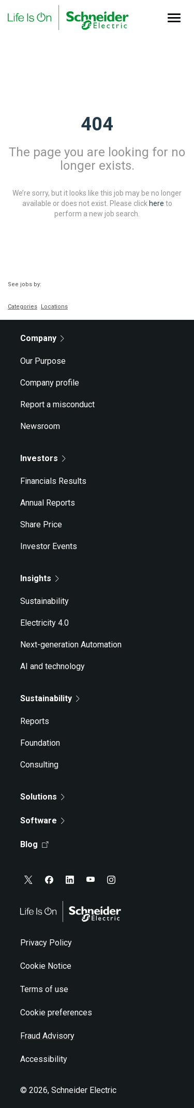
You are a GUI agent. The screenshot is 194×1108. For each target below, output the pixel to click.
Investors (43, 458)
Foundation (40, 743)
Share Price (41, 524)
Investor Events (48, 546)
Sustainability (44, 601)
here (156, 203)
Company (42, 338)
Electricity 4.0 (44, 623)
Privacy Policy (46, 943)
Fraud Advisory (47, 1036)
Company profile (49, 383)
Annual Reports (47, 503)
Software (42, 820)
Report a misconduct (57, 404)
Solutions (42, 797)
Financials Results (53, 481)
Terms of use (44, 989)
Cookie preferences (56, 1012)
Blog (34, 844)
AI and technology (52, 666)
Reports (34, 721)
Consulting (39, 765)
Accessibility (43, 1059)
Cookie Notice (45, 966)
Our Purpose (43, 361)
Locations (54, 306)
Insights (39, 578)
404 (97, 124)
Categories (22, 306)
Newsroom (40, 426)
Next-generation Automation (71, 644)
